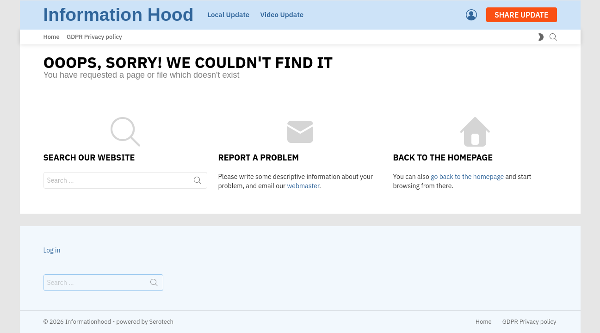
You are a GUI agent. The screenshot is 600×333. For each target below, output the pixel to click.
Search (197, 182)
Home (51, 37)
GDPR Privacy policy (94, 37)
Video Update (281, 14)
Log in (52, 250)
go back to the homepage (467, 177)
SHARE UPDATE (521, 14)
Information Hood (118, 15)
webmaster (303, 186)
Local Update (228, 14)
